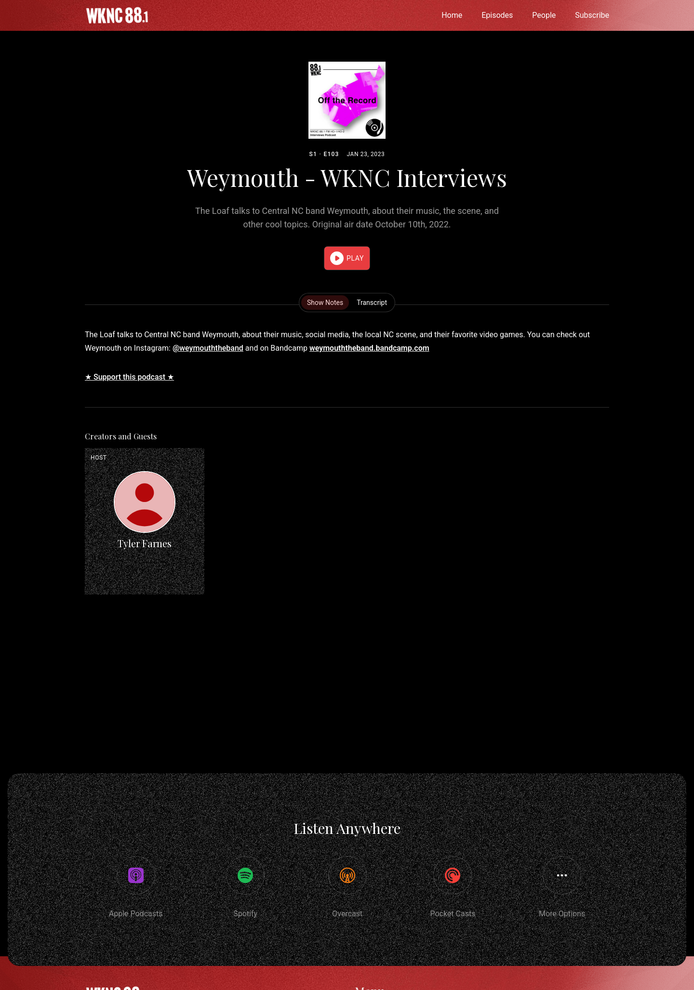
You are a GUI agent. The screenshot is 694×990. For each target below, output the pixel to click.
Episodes (497, 15)
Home (451, 15)
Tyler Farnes (145, 543)
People (544, 15)
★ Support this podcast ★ (129, 377)
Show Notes (325, 302)
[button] (347, 258)
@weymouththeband (208, 348)
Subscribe (592, 15)
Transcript (372, 302)
